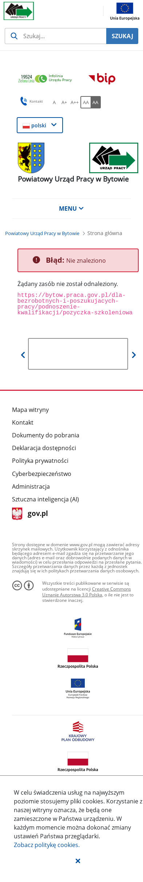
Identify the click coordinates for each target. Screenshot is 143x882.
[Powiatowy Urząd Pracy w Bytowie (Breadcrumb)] (42, 233)
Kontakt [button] (30, 101)
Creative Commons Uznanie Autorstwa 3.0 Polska (86, 592)
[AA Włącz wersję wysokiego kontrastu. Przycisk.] (96, 102)
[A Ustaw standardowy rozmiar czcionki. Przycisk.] (54, 102)
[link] (47, 79)
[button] (78, 861)
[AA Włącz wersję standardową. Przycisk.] (85, 102)
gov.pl (30, 514)
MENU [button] (71, 208)
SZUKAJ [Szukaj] (122, 36)
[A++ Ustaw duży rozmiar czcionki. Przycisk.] (74, 102)
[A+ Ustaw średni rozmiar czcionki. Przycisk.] (64, 102)
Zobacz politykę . (47, 845)
